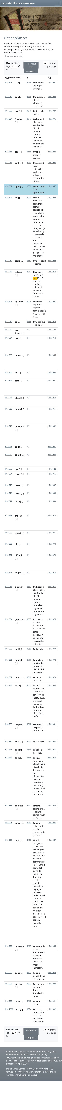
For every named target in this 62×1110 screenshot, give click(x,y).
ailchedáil (37, 867)
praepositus (39, 730)
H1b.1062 (52, 426)
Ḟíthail (42, 213)
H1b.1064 (52, 454)
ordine (36, 114)
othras (18, 515)
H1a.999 (8, 1001)
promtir (36, 886)
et (41, 791)
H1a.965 (8, 355)
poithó (36, 688)
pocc (17, 1009)
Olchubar (37, 119)
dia (41, 249)
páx (40, 1012)
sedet (41, 641)
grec (35, 166)
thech (39, 237)
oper (43, 186)
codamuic (37, 907)
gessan (41, 913)
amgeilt (41, 246)
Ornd (35, 151)
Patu (35, 685)
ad (38, 252)
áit (39, 669)
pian (35, 669)
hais (35, 296)
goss (35, 913)
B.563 (29, 741)
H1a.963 (8, 330)
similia (40, 794)
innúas (36, 716)
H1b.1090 (52, 984)
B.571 (29, 972)
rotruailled (38, 169)
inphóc (40, 1021)
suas (35, 281)
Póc (35, 1009)
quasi (39, 96)
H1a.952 (8, 96)
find (35, 707)
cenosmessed (39, 916)
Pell (35, 649)
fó (38, 707)
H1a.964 (8, 338)
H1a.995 (8, 840)
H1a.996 (8, 946)
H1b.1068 (52, 493)
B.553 (29, 272)
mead (36, 964)
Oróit (36, 260)
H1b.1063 (52, 446)
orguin (36, 158)
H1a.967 (8, 380)
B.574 (29, 1009)
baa (35, 926)
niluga (36, 704)
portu (42, 741)
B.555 (29, 321)
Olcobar (19, 119)
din (34, 694)
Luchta (36, 855)
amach (36, 231)
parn (17, 757)
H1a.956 (8, 163)
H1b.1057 (52, 380)
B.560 (29, 677)
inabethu (37, 923)
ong (17, 197)
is (33, 791)
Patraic (36, 619)
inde (40, 203)
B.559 (29, 660)
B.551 (29, 197)
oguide (36, 307)
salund (36, 808)
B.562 (29, 724)
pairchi (18, 749)
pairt (17, 1001)
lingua (36, 140)
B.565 (29, 757)
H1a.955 (8, 151)
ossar (17, 485)
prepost (37, 727)
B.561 (29, 685)
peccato (37, 680)
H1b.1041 (52, 82)
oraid (17, 260)
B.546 (29, 111)
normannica (38, 143)
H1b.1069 (52, 501)
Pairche (37, 749)
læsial (35, 895)
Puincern (37, 946)
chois (37, 701)
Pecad (36, 677)
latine (41, 178)
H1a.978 (8, 515)
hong (35, 228)
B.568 (29, 840)
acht (35, 246)
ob (43, 96)
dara (41, 293)
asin (35, 175)
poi (43, 688)
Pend (42, 975)
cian (35, 234)
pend (17, 972)
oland (18, 398)
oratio (38, 263)
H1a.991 (8, 749)
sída (35, 1021)
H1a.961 (8, 301)
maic (42, 852)
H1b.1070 (52, 515)
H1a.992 (8, 757)
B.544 (29, 82)
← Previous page (31, 65)
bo (34, 904)
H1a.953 (8, 111)
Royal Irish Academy (32, 1071)
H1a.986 (8, 660)
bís (40, 704)
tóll (34, 240)
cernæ (36, 814)
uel (40, 140)
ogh (17, 96)
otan (17, 501)
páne (35, 846)
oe (16, 372)
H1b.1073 (52, 555)
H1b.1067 (52, 485)
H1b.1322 (52, 330)
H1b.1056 (52, 372)
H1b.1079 (52, 677)
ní (34, 767)
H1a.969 (8, 409)
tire (42, 993)
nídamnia (37, 243)
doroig (40, 785)
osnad (18, 533)
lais (42, 125)
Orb (17, 82)
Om (35, 163)
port (17, 741)
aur (43, 321)
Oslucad (37, 272)
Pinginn (36, 805)
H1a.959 (8, 260)
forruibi (40, 694)
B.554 (29, 301)
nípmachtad (38, 776)
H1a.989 (8, 724)
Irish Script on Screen (27, 1074)
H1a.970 (8, 426)
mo (34, 237)
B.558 (29, 649)
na (39, 281)
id (34, 100)
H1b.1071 (52, 533)
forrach (36, 990)
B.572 (29, 1001)
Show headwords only (13, 56)
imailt (35, 864)
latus (42, 638)
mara (42, 764)
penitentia (38, 663)
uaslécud (37, 275)
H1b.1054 (52, 338)
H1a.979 (8, 533)
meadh (38, 955)
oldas (35, 713)
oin (16, 544)
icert (42, 252)
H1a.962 (8, 321)
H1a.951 (8, 82)
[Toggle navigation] (57, 3)
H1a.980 (8, 544)
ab (42, 111)
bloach (36, 764)
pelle (41, 649)
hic (43, 634)
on (38, 234)
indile (35, 961)
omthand (19, 426)
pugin (38, 889)
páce (39, 1015)
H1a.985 (8, 649)
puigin (18, 823)
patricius (37, 625)
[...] (20, 82)
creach (36, 154)
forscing (37, 877)
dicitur (36, 181)
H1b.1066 (52, 474)
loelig (35, 873)
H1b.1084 (52, 757)
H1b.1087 (52, 840)
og (42, 106)
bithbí (39, 904)
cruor (35, 178)
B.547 (29, 119)
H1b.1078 (52, 660)
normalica (37, 137)
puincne (19, 805)
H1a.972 (8, 454)
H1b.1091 (52, 1001)
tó (41, 691)
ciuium (42, 628)
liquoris (36, 134)
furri (41, 713)
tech (35, 310)
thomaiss (37, 958)
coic (41, 901)
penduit (19, 660)
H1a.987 (8, 677)
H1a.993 (8, 805)
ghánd (36, 249)
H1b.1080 (52, 685)
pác (40, 1009)
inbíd (41, 163)
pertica (36, 987)
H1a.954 (8, 119)
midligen (37, 910)
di (38, 296)
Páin (35, 840)
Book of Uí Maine (41, 1068)
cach (37, 767)
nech (37, 779)
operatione (38, 192)
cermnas (37, 898)
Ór (34, 321)
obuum (36, 103)
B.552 (29, 260)
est (36, 100)
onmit (18, 454)
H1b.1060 (52, 398)
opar (17, 186)
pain (17, 840)
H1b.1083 (52, 749)
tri (34, 858)
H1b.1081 (52, 724)
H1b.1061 (52, 409)
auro (40, 324)
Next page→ (31, 71)
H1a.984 (8, 619)
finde (38, 858)
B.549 (29, 163)
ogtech (36, 304)
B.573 (29, 984)
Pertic (36, 984)
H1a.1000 (9, 1009)
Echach (36, 852)
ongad (18, 572)
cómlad (36, 284)
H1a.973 (8, 469)
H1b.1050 (52, 272)
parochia (37, 752)
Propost (37, 724)
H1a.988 (8, 685)
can (34, 785)
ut (34, 225)
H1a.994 (8, 823)
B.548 (29, 151)
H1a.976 (8, 493)
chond (40, 255)
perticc (18, 984)
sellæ (42, 952)
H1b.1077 (52, 649)
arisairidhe (38, 1018)
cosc (35, 203)
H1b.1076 (52, 619)
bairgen (36, 843)
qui (34, 638)
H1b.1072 (52, 544)
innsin (42, 814)
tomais (36, 952)
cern (37, 949)
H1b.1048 (52, 197)
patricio (36, 622)
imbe (42, 808)
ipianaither (38, 672)
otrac (17, 493)
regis (35, 641)
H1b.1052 (52, 321)
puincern (37, 892)
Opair (36, 186)
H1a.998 (8, 984)
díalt (42, 767)
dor (34, 252)
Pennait (37, 660)
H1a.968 (8, 398)
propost (19, 724)
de (40, 870)
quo (40, 85)
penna (41, 979)
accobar (39, 122)
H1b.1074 (52, 572)
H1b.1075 (52, 119)
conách (36, 919)
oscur (17, 474)
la (34, 779)
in (41, 961)
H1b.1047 (52, 186)
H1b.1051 (52, 301)
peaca (18, 677)
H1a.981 (8, 555)
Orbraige (37, 88)
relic (42, 234)
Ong (35, 197)
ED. (35, 278)
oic (34, 219)
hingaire (40, 849)
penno (36, 975)
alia (34, 794)
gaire (35, 870)
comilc (36, 901)
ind (34, 773)
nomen (40, 82)
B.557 (29, 619)
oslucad (36, 287)
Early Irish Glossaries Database (18, 3)
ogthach (19, 301)
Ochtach (37, 301)
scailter (36, 880)
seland (38, 811)
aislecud (37, 290)
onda (17, 446)
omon (40, 172)
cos (36, 691)
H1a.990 (8, 741)
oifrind (18, 555)
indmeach (37, 967)
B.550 (29, 186)
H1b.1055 (52, 355)
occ (16, 338)
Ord (35, 111)
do (42, 209)
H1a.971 (8, 446)
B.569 (29, 946)
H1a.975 (8, 485)
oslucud (19, 272)
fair (43, 313)
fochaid (36, 200)
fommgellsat (39, 861)
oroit (43, 260)
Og (34, 96)
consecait (37, 216)
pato (17, 685)
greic (39, 175)
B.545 (29, 96)
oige (17, 380)
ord (16, 111)
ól (34, 122)
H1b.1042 (52, 96)
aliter (35, 631)
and (35, 172)
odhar (18, 355)
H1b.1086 (52, 805)
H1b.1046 (52, 163)
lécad (35, 293)
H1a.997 (8, 972)
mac (35, 213)
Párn (35, 757)
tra (34, 770)
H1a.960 (8, 272)
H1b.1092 (52, 1009)
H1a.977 (8, 501)
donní (42, 788)
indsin (36, 996)
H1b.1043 (52, 111)
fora (42, 707)
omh (17, 163)
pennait (36, 666)
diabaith (42, 310)
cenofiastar (38, 782)
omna (18, 409)
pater (35, 628)
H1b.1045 (52, 151)
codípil (36, 883)
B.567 (29, 805)
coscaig (36, 209)
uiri (34, 85)
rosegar (40, 770)
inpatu (36, 697)
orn (16, 151)
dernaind (37, 710)
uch (41, 222)
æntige (42, 228)
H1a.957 (8, 186)
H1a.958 (8, 197)
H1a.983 (8, 586)
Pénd (35, 972)
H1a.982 (8, 572)
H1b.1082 (52, 741)
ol (41, 701)
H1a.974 (8, 474)
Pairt (35, 1001)
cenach (42, 895)
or (16, 321)
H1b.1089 (52, 972)
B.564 (29, 749)
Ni (40, 225)
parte (35, 1004)
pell (17, 649)
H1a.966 (8, 372)
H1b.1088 (52, 946)
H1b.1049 (52, 260)
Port (35, 741)
